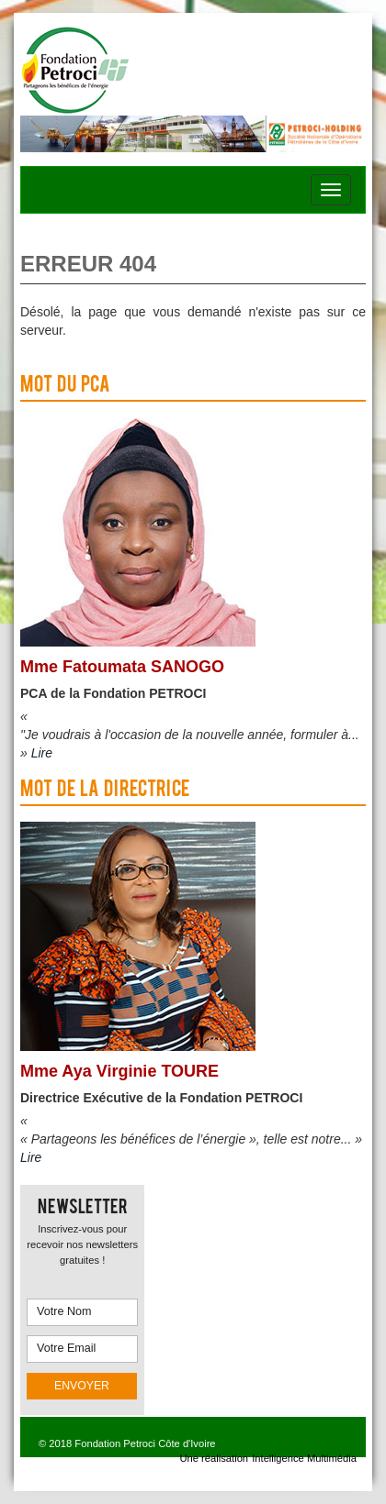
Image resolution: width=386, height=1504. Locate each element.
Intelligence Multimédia (304, 1458)
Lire (41, 753)
